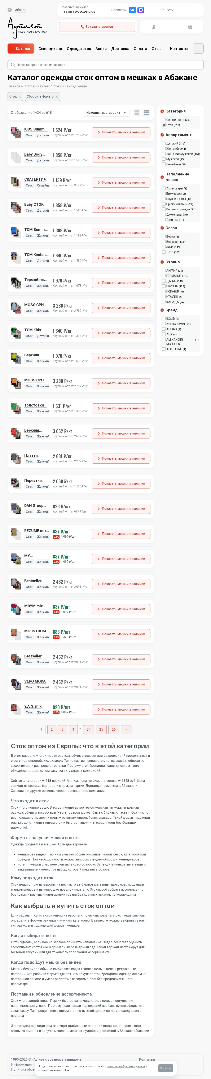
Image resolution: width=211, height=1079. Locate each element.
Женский (172, 148)
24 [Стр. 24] (89, 729)
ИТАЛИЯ (172, 296)
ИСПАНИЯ (173, 291)
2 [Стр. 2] (52, 729)
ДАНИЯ (171, 281)
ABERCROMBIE (176, 324)
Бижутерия (174, 193)
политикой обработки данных (126, 1066)
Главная (14, 86)
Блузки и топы (176, 199)
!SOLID (170, 318)
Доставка (120, 48)
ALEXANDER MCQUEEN (174, 342)
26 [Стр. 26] (114, 729)
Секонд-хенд (50, 48)
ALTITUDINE (174, 349)
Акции (101, 48)
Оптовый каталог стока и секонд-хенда (56, 86)
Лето (169, 252)
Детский (172, 143)
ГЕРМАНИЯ (173, 275)
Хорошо (165, 1068)
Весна (170, 236)
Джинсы (172, 219)
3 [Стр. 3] (62, 729)
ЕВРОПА (172, 286)
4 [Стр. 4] (73, 729)
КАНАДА (172, 302)
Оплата (140, 48)
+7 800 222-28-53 (78, 12)
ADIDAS (171, 329)
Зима (169, 247)
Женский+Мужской (179, 154)
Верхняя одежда (178, 209)
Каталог (21, 48)
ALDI (169, 334)
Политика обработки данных (33, 1069)
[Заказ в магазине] (106, 113)
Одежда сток (79, 48)
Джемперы (174, 214)
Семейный (173, 164)
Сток (169, 125)
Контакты (179, 48)
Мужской (172, 159)
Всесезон (172, 241)
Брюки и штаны (177, 204)
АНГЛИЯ (171, 270)
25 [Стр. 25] (101, 729)
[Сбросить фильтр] (42, 96)
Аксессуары (174, 188)
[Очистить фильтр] (15, 96)
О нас (159, 48)
